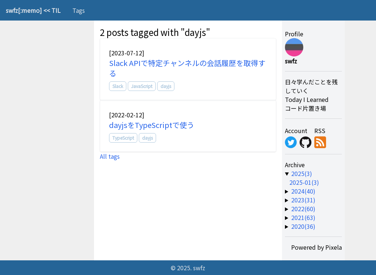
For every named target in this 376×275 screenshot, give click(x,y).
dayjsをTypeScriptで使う (151, 125)
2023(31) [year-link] (303, 199)
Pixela (333, 247)
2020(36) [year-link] (303, 226)
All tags (110, 156)
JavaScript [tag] (141, 86)
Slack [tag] (117, 86)
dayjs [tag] (165, 86)
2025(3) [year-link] (301, 173)
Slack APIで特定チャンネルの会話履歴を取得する (187, 68)
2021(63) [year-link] (303, 217)
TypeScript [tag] (123, 138)
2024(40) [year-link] (303, 191)
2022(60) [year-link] (303, 208)
